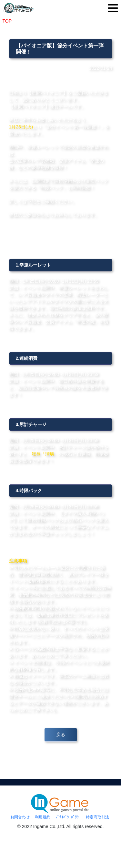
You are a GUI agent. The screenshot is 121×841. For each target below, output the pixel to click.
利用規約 (42, 817)
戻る (60, 734)
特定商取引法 (97, 817)
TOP (7, 21)
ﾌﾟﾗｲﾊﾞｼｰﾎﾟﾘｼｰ (68, 817)
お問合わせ (20, 817)
